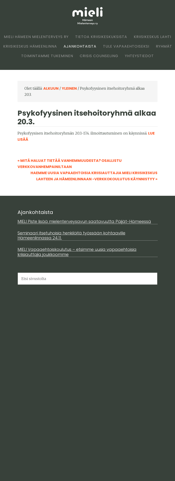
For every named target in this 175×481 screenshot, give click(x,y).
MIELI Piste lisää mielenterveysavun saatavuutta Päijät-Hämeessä (84, 221)
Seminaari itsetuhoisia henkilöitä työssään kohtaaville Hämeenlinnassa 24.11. (71, 235)
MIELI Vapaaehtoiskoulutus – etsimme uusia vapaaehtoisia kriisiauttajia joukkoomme (77, 252)
